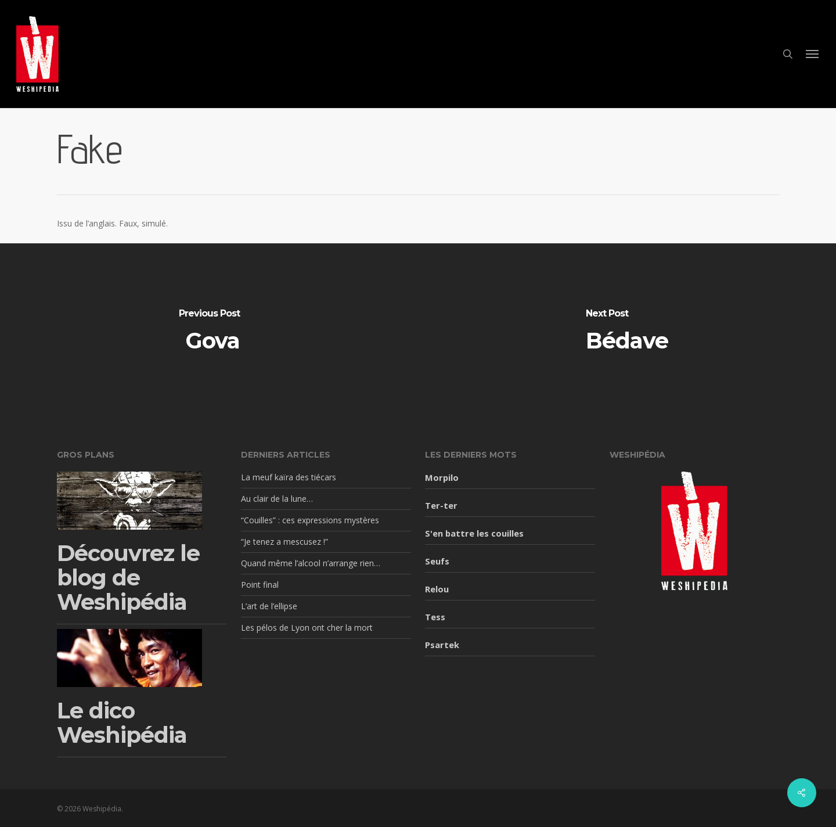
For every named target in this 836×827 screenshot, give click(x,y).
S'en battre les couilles (474, 533)
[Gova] (209, 330)
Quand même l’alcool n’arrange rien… (310, 563)
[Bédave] (627, 330)
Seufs (437, 561)
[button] (813, 54)
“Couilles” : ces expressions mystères (310, 520)
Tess (435, 617)
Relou (437, 589)
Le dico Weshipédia (122, 723)
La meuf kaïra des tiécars (288, 477)
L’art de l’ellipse (269, 606)
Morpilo (442, 477)
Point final (260, 584)
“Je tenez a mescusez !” (284, 541)
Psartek (442, 644)
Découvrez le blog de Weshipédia (128, 578)
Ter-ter (441, 505)
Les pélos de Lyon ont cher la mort (307, 627)
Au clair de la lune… (277, 498)
